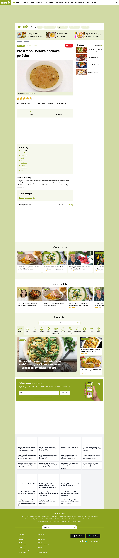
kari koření (24, 163)
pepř (22, 158)
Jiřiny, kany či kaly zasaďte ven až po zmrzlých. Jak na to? (70, 484)
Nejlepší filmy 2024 (35, 516)
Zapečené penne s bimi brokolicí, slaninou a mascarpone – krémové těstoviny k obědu (91, 351)
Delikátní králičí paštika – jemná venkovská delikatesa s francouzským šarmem (28, 268)
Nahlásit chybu (22, 552)
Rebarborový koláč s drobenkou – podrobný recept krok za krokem (93, 34)
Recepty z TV (59, 2)
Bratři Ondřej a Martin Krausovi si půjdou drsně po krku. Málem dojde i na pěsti (48, 457)
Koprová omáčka (93, 72)
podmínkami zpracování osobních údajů (43, 397)
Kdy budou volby (82, 516)
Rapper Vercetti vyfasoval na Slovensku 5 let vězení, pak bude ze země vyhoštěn (48, 493)
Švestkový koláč (77, 521)
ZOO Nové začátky (93, 516)
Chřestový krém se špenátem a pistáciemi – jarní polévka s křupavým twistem (53, 268)
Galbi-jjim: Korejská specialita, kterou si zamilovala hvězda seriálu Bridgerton (27, 304)
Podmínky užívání (23, 544)
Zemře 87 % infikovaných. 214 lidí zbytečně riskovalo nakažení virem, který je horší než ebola (70, 457)
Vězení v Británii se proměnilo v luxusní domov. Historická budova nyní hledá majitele (70, 501)
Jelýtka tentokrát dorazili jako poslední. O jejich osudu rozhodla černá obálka (48, 449)
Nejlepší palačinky (66, 521)
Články (32, 2)
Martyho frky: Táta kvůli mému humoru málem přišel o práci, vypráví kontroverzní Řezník (47, 485)
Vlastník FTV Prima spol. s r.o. (25, 550)
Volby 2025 (49, 519)
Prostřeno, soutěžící (32, 45)
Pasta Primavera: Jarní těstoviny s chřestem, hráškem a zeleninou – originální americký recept (40, 364)
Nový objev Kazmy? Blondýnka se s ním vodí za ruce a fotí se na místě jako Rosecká (48, 501)
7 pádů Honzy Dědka (38, 519)
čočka (22, 150)
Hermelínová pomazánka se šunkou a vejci (95, 50)
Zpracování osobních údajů (44, 544)
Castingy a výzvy (41, 539)
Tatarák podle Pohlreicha (68, 519)
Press (39, 537)
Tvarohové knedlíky (55, 521)
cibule (22, 155)
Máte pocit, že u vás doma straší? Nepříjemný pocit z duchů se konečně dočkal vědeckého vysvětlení (69, 466)
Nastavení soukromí (42, 552)
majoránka (24, 168)
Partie (68, 516)
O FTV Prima (21, 534)
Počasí (74, 516)
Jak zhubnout (25, 516)
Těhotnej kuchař (79, 2)
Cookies (20, 547)
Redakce (40, 550)
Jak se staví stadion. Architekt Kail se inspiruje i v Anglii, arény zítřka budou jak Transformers (27, 465)
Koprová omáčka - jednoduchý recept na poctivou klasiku (63, 34)
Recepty (25, 2)
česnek (23, 153)
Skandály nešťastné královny (69, 447)
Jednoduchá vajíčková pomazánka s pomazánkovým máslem (34, 34)
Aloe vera (78, 519)
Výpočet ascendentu (43, 521)
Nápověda (40, 547)
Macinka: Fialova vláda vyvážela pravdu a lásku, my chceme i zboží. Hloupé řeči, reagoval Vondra (27, 449)
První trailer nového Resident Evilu (27, 484)
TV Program (39, 2)
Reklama (21, 539)
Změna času (62, 516)
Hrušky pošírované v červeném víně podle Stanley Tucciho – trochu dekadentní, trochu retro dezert (79, 268)
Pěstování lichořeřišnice (89, 519)
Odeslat (64, 392)
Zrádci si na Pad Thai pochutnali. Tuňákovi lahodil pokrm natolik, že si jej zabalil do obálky (48, 465)
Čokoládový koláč (93, 57)
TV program (54, 516)
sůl (21, 160)
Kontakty (40, 542)
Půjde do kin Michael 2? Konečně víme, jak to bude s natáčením (26, 492)
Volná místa (21, 537)
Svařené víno (56, 519)
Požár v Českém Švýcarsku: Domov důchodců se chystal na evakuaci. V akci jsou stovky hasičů (27, 457)
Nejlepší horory (46, 516)
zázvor (23, 165)
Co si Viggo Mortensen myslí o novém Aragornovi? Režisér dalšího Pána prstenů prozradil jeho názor (27, 502)
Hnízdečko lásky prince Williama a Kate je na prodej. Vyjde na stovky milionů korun (70, 493)
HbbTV (20, 542)
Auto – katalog (28, 519)
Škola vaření (49, 2)
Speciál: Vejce (69, 2)
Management (41, 534)
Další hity (98, 45)
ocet (22, 170)
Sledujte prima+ (91, 2)
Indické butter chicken (94, 65)
